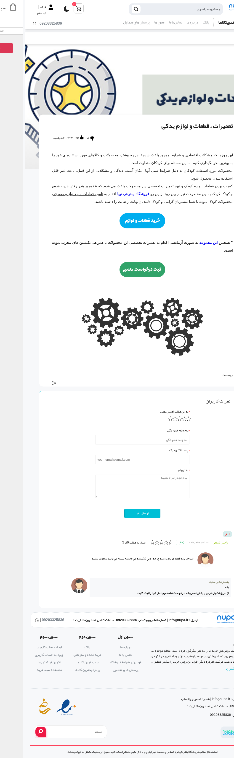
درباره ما (167, 22)
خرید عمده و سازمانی (62, 654)
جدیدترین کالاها (62, 662)
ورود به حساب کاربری (24, 654)
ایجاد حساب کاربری (23, 647)
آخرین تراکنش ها (23, 662)
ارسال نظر (117, 513)
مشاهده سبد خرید (24, 669)
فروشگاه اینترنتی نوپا (108, 194)
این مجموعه (183, 243)
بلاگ (181, 22)
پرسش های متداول (111, 22)
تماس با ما (150, 22)
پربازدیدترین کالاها (62, 669)
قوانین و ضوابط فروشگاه (100, 662)
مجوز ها (134, 22)
